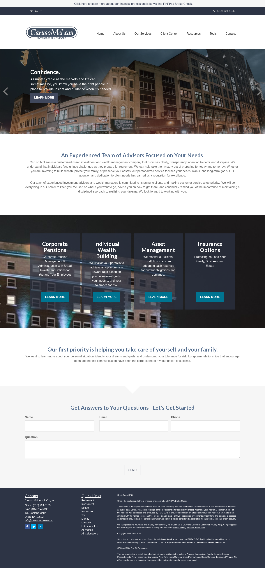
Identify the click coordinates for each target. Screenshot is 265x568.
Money (85, 518)
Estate (85, 507)
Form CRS (128, 495)
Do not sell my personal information (189, 528)
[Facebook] (41, 11)
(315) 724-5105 (224, 10)
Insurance (87, 511)
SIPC (196, 539)
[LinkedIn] (36, 11)
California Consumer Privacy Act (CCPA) (210, 525)
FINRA (191, 539)
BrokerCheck (181, 501)
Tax (84, 515)
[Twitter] (31, 11)
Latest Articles (90, 526)
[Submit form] (132, 470)
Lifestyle (86, 522)
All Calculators (90, 533)
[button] (118, 31)
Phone (175, 417)
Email (103, 417)
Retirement (88, 500)
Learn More (44, 97)
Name (29, 417)
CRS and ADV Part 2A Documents (132, 548)
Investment (88, 504)
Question (31, 437)
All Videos (87, 529)
